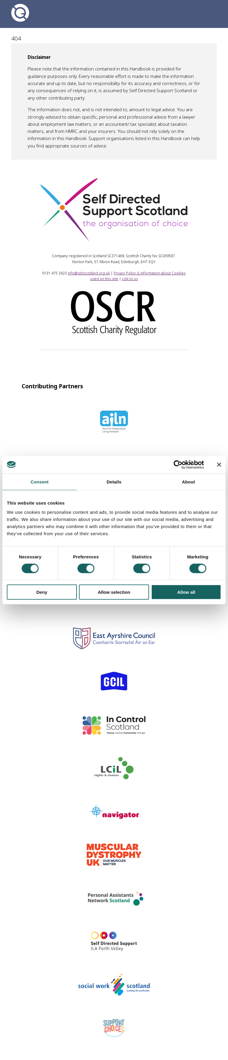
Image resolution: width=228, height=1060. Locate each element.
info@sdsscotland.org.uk (89, 273)
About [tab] (188, 481)
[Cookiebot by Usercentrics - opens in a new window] (178, 464)
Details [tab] (114, 481)
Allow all (186, 592)
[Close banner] (219, 464)
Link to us (130, 278)
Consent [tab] (40, 481)
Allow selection (114, 592)
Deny (41, 592)
